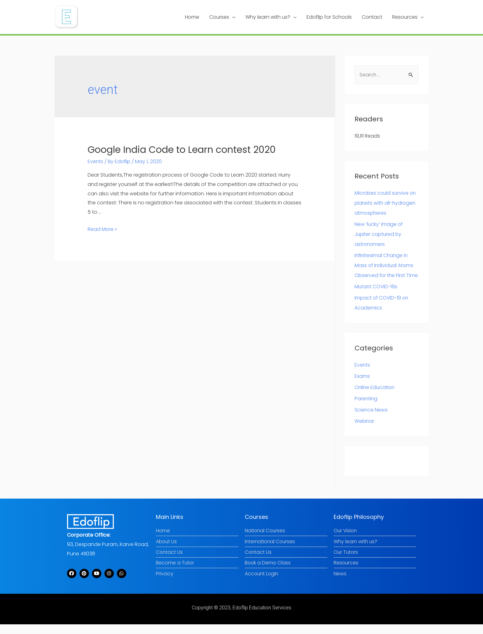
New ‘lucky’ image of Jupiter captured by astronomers (379, 233)
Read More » (102, 228)
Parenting (366, 408)
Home (192, 16)
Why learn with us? (267, 16)
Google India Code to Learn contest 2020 (182, 149)
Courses (219, 16)
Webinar (365, 430)
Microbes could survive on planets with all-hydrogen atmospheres (386, 202)
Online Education (375, 396)
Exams (362, 385)
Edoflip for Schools (329, 16)
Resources (405, 16)
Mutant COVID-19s (376, 296)
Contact (372, 16)
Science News (371, 419)
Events (96, 160)
